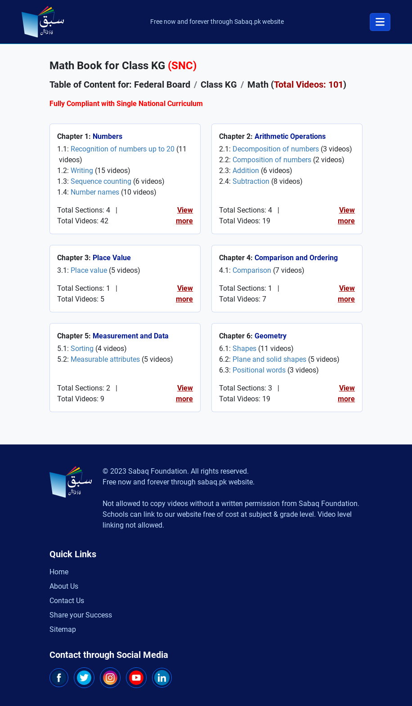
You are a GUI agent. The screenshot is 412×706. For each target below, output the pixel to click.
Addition (246, 170)
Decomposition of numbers (276, 149)
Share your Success (80, 615)
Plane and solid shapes (269, 359)
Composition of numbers (272, 159)
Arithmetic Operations (290, 136)
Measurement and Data (131, 336)
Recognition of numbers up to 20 (123, 149)
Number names (95, 192)
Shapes (244, 348)
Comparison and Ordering (296, 257)
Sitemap (62, 629)
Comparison (252, 270)
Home (58, 572)
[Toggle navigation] (380, 22)
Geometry (271, 336)
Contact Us (66, 600)
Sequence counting (101, 181)
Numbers (107, 136)
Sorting (82, 348)
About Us (63, 586)
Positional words (259, 370)
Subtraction (251, 181)
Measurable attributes (105, 359)
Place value (89, 270)
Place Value (112, 257)
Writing (82, 170)
